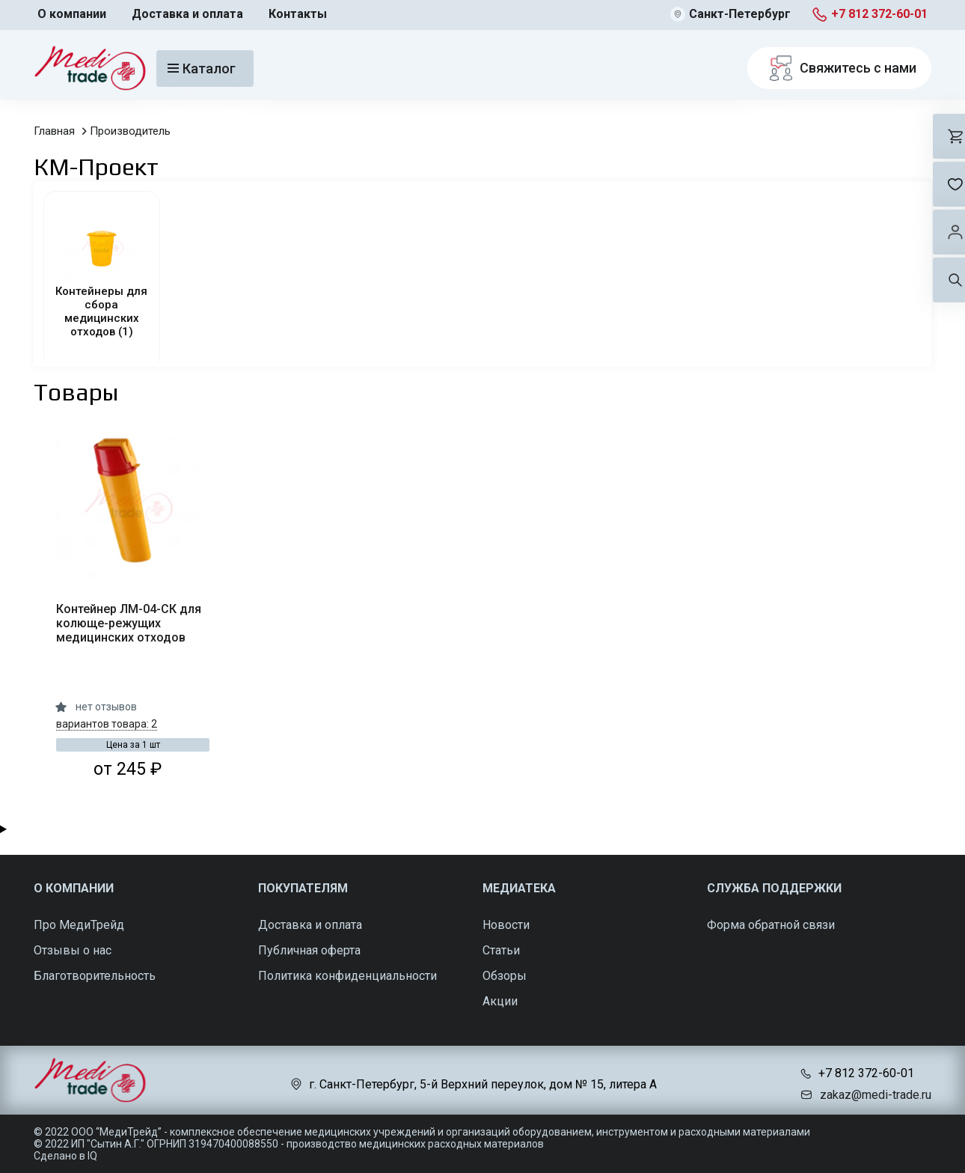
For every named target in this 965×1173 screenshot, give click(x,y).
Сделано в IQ (65, 1156)
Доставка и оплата (187, 14)
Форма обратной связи (771, 925)
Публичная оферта (309, 950)
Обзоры (504, 976)
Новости (506, 925)
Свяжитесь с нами (839, 68)
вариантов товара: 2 (106, 724)
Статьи (501, 950)
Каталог (202, 68)
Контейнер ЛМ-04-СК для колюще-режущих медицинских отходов (128, 623)
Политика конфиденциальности (347, 976)
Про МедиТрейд (79, 925)
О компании (71, 14)
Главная (54, 131)
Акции (500, 1001)
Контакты (298, 14)
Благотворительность (95, 976)
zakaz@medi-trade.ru (875, 1095)
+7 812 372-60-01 (879, 14)
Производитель (130, 131)
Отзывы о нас (72, 950)
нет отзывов (106, 707)
